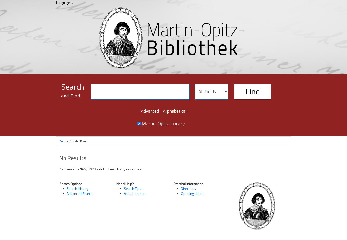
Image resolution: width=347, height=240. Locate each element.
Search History (77, 188)
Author (63, 141)
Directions (188, 188)
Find (252, 91)
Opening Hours (192, 193)
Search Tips (132, 188)
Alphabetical (175, 111)
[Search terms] (140, 92)
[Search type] (211, 92)
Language (64, 2)
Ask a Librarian (134, 193)
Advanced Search (80, 193)
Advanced (150, 111)
